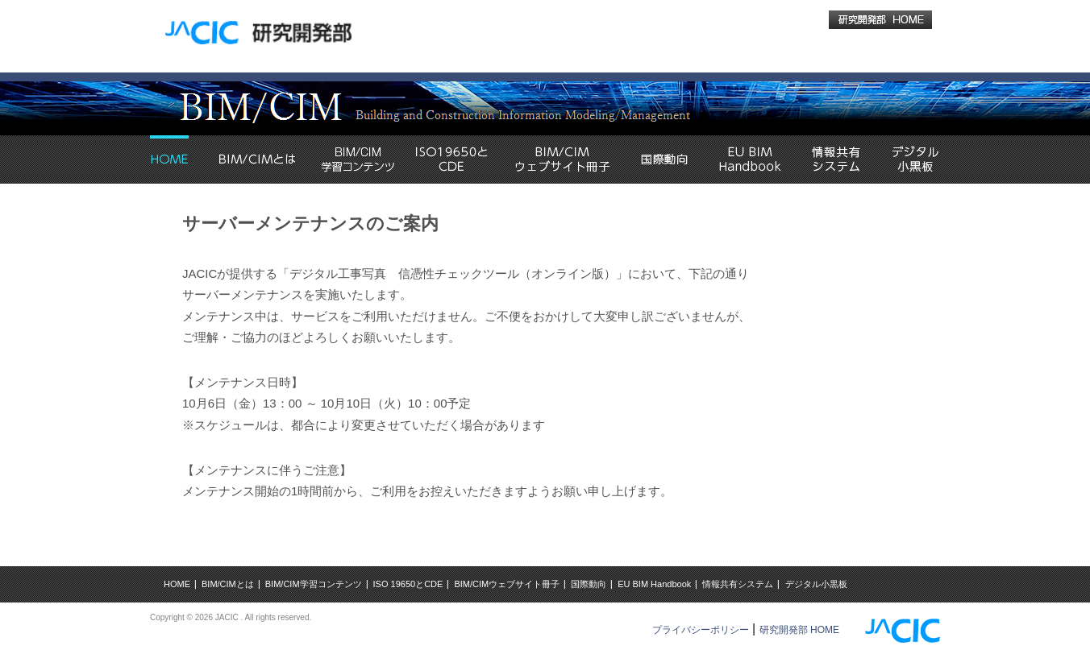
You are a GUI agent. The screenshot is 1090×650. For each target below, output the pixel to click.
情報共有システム (737, 584)
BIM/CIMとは (228, 584)
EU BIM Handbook (654, 584)
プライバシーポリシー (700, 630)
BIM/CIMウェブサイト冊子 (507, 584)
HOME (177, 584)
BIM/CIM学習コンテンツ (313, 584)
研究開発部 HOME (799, 630)
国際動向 (588, 584)
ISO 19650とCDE (408, 584)
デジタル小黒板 (816, 584)
